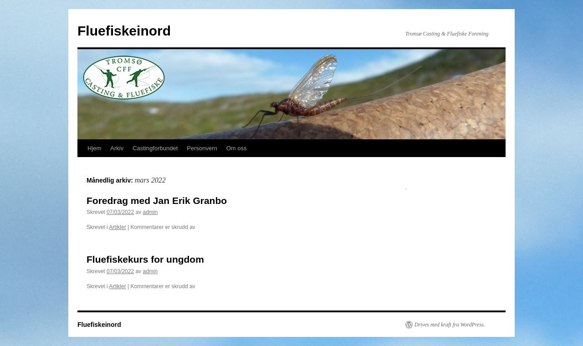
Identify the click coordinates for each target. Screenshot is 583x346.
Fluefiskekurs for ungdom (145, 259)
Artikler (117, 227)
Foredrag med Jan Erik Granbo (157, 200)
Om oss (236, 148)
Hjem (94, 148)
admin (150, 212)
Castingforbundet (155, 148)
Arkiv (116, 148)
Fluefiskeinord (124, 30)
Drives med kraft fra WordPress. (449, 324)
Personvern (202, 148)
